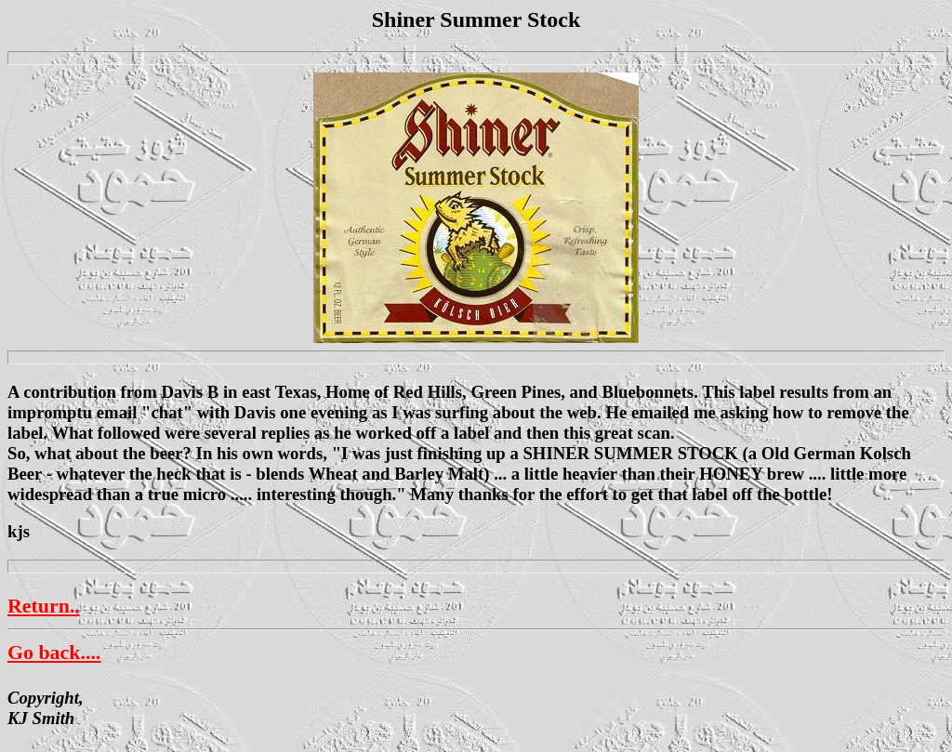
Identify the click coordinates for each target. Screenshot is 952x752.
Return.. (43, 605)
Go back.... (53, 652)
